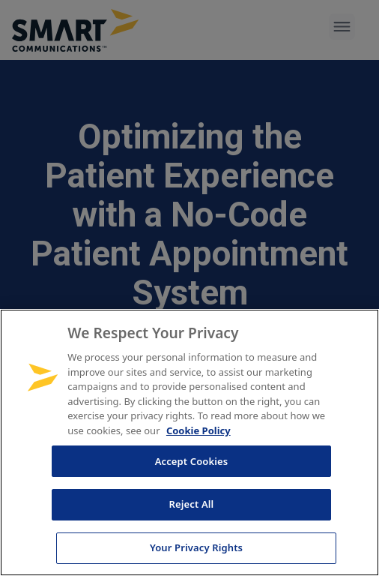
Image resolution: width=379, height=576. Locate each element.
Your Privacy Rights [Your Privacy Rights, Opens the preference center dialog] (196, 547)
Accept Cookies (191, 461)
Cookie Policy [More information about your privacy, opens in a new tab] (198, 430)
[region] (189, 442)
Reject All (191, 504)
